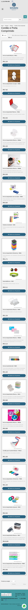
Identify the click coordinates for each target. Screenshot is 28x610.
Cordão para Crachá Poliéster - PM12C (12, 450)
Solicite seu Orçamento (14, 65)
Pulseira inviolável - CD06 (9, 225)
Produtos (6, 25)
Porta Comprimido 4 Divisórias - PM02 (12, 253)
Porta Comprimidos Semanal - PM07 (11, 507)
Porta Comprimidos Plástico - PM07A (12, 422)
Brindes (11, 25)
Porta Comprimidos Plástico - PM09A (12, 168)
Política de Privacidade (6, 592)
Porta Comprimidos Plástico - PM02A (12, 337)
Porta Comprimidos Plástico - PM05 (11, 309)
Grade (4, 35)
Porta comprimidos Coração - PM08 (11, 83)
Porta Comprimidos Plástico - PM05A (12, 140)
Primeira (14, 584)
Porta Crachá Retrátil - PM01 (10, 366)
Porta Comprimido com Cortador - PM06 (13, 196)
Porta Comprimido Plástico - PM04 (11, 112)
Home (2, 25)
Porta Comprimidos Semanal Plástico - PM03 (14, 563)
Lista (10, 37)
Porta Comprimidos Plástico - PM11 (11, 535)
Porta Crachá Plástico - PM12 (10, 55)
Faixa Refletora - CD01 (8, 281)
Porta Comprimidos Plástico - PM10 (11, 394)
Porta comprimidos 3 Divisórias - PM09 (12, 479)
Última (24, 584)
